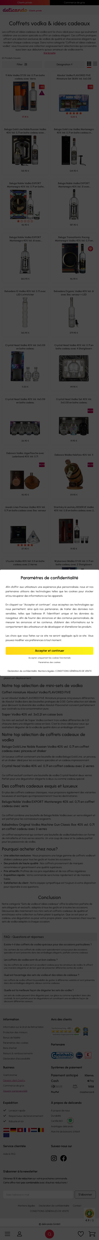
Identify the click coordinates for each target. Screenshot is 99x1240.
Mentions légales (46, 671)
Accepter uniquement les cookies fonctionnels (49, 658)
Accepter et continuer (49, 651)
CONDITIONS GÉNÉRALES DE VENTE (73, 671)
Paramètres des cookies (49, 662)
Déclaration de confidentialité (22, 671)
